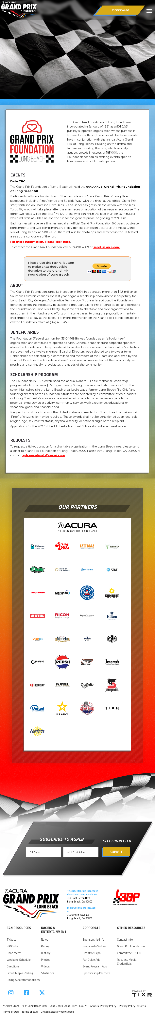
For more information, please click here (40, 242)
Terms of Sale (30, 1011)
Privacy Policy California (132, 1006)
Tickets (11, 940)
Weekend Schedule (19, 960)
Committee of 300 (129, 953)
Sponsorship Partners (97, 973)
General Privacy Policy (103, 1006)
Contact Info (125, 940)
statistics (47, 973)
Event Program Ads (95, 966)
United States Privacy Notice (57, 1011)
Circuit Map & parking (20, 973)
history (45, 953)
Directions (13, 966)
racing (45, 946)
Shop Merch (14, 953)
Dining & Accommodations (23, 980)
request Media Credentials (126, 962)
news (44, 940)
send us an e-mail (106, 247)
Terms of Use (11, 1011)
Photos (45, 960)
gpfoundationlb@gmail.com (43, 455)
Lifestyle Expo (92, 953)
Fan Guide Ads (91, 960)
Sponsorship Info (93, 940)
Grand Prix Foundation (131, 946)
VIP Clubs (12, 946)
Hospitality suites (94, 946)
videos (45, 966)
